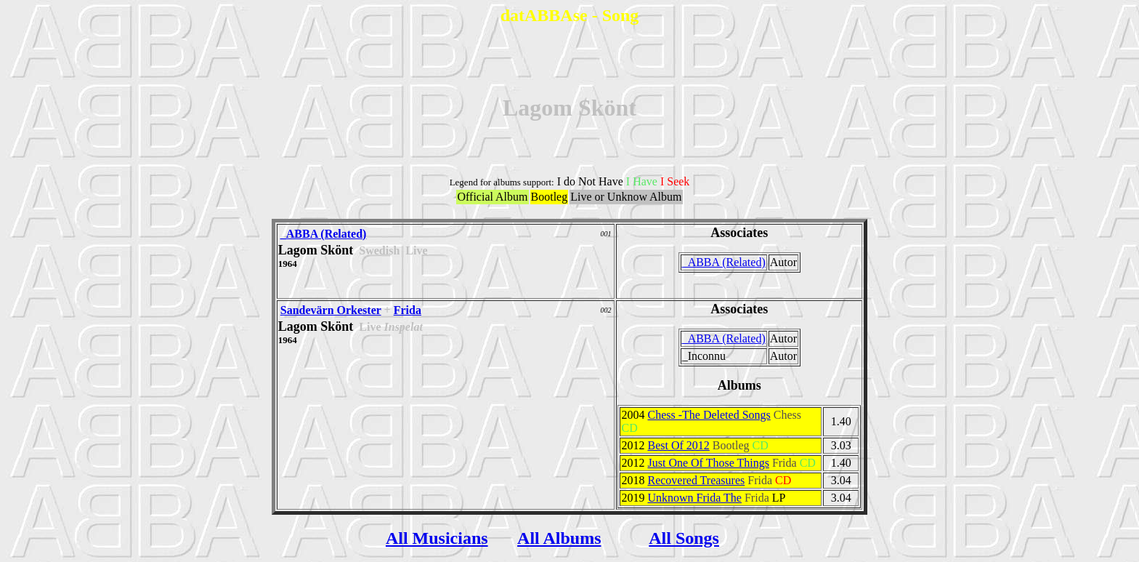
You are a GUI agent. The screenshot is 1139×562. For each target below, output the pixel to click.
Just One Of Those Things (708, 463)
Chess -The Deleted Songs (708, 415)
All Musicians (437, 538)
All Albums (559, 538)
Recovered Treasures (696, 480)
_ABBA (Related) (323, 234)
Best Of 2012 (678, 445)
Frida (407, 310)
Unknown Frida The (694, 497)
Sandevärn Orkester (330, 310)
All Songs (684, 538)
